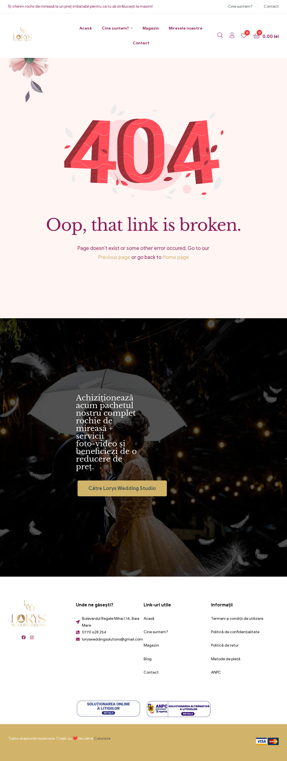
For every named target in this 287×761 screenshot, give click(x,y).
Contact (271, 6)
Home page (175, 257)
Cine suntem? (240, 6)
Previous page (114, 257)
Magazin (151, 28)
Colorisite (102, 738)
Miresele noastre (185, 28)
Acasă (85, 28)
